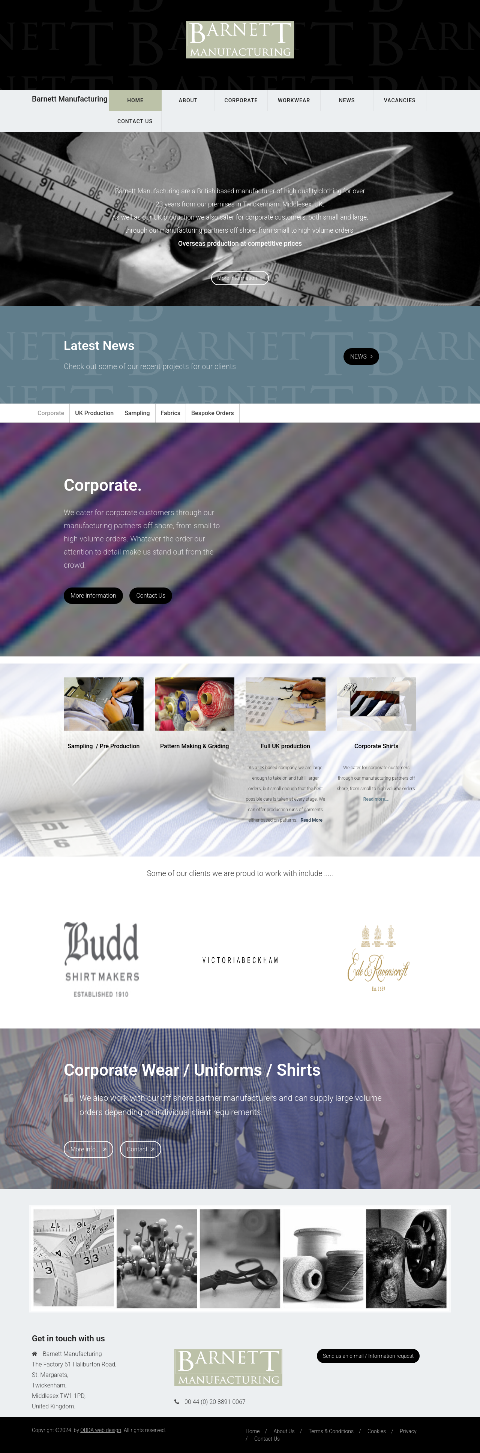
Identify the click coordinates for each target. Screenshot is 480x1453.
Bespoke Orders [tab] (212, 413)
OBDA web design (100, 1430)
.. (309, 820)
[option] (101, 959)
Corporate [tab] (51, 413)
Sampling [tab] (137, 413)
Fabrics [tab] (170, 413)
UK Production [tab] (94, 413)
